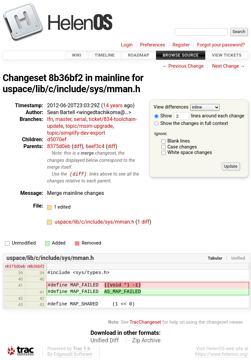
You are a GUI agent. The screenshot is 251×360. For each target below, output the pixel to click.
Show (163, 116)
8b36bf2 (66, 77)
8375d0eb (58, 146)
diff (77, 146)
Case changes (182, 147)
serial (80, 119)
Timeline (105, 55)
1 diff (143, 222)
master (63, 119)
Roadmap (138, 55)
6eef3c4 (95, 146)
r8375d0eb (15, 266)
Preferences (152, 45)
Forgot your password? (221, 45)
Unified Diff (105, 340)
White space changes (189, 152)
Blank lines (178, 141)
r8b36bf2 (35, 266)
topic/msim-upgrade (89, 126)
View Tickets (227, 55)
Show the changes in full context (191, 123)
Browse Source (181, 55)
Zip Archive (146, 340)
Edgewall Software (73, 354)
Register (181, 45)
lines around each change (209, 116)
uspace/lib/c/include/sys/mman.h (71, 88)
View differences (171, 107)
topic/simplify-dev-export (76, 133)
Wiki (76, 55)
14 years (113, 105)
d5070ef (56, 139)
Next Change (225, 66)
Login (127, 45)
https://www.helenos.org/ (221, 354)
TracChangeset (145, 322)
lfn (50, 119)
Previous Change (186, 66)
